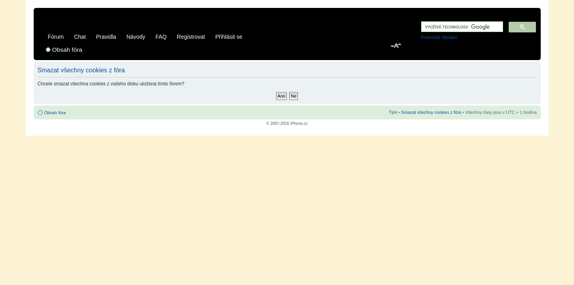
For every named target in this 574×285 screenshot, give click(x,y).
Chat (80, 37)
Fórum (56, 37)
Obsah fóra (67, 49)
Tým (393, 112)
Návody (135, 37)
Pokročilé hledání (439, 37)
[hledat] (461, 27)
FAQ (161, 37)
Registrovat (191, 37)
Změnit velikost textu (396, 46)
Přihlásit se (228, 37)
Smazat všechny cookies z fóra (431, 112)
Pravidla (106, 37)
